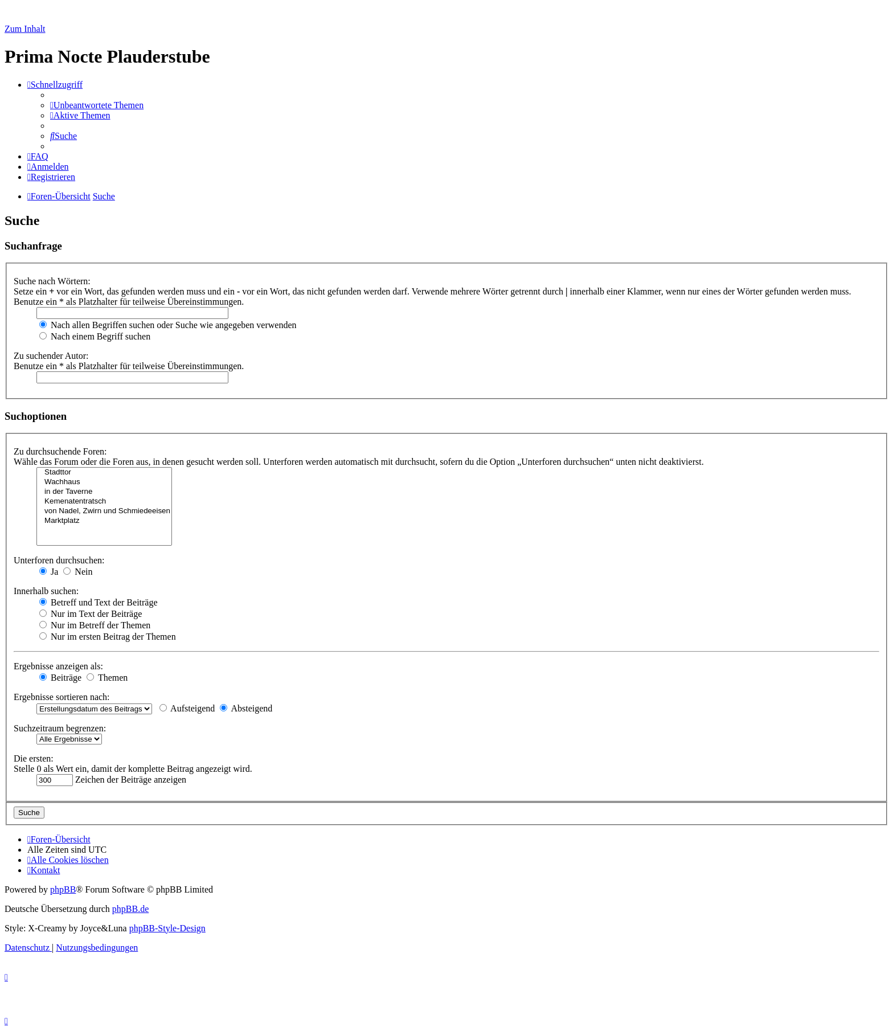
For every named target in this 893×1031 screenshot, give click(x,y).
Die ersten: (34, 758)
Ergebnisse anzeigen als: (58, 666)
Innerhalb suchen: (46, 591)
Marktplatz (104, 521)
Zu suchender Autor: (51, 356)
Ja (48, 571)
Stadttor (104, 472)
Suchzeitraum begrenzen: (60, 728)
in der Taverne (104, 492)
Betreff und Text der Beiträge (98, 602)
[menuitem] (97, 105)
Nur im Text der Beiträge (90, 614)
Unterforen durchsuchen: (59, 560)
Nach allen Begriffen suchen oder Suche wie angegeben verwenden (168, 325)
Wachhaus (104, 482)
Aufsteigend (187, 708)
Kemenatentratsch (104, 501)
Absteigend (246, 708)
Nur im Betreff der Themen (94, 625)
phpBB (63, 889)
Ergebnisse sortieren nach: (62, 697)
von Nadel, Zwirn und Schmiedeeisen (104, 511)
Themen (107, 677)
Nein (77, 571)
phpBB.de (130, 909)
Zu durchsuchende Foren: (60, 451)
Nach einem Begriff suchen (94, 336)
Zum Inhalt (25, 29)
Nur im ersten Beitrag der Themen (107, 636)
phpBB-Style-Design (167, 928)
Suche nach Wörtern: (52, 281)
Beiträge (60, 677)
